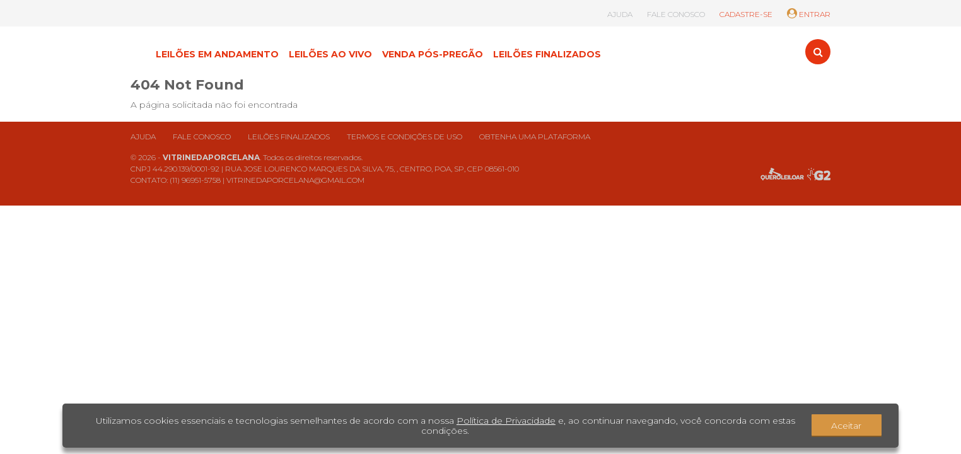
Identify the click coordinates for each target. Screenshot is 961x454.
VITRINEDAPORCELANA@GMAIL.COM (295, 180)
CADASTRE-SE (745, 14)
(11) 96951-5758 (195, 180)
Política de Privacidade (506, 420)
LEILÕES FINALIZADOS (547, 54)
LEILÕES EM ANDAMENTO (217, 54)
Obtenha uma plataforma (534, 136)
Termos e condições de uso (404, 136)
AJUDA (619, 14)
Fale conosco (202, 136)
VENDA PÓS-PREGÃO (432, 54)
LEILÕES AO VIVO (330, 54)
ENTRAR (808, 14)
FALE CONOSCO (676, 14)
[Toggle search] (817, 51)
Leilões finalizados (289, 136)
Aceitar (846, 425)
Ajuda (143, 136)
